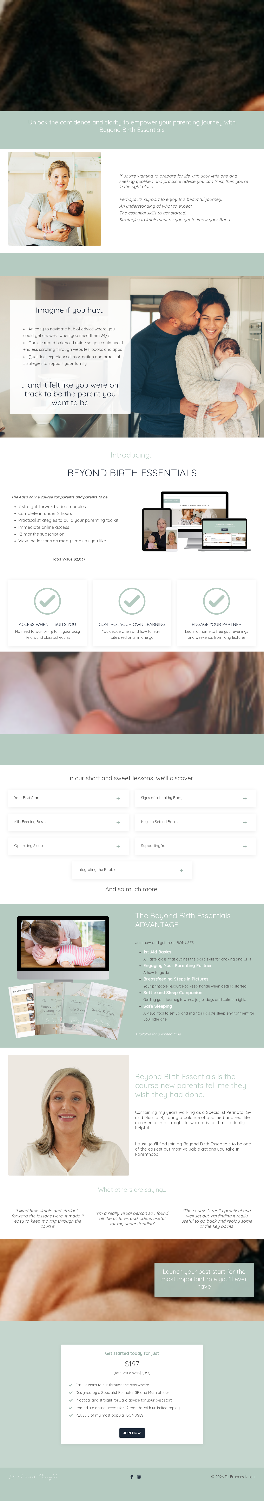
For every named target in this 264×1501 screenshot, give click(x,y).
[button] (132, 1445)
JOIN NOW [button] (132, 1447)
